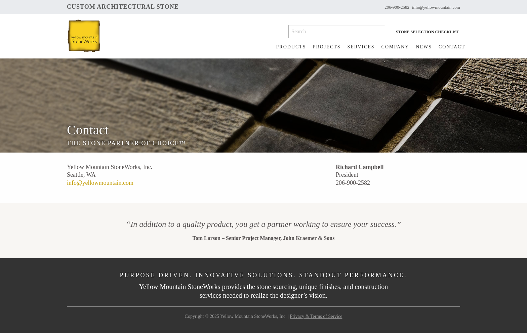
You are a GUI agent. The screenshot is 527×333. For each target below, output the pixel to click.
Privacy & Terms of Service (316, 316)
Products (291, 46)
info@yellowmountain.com (436, 7)
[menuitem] (288, 47)
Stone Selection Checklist (427, 32)
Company (395, 46)
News (424, 46)
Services (361, 46)
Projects (327, 46)
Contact (452, 46)
